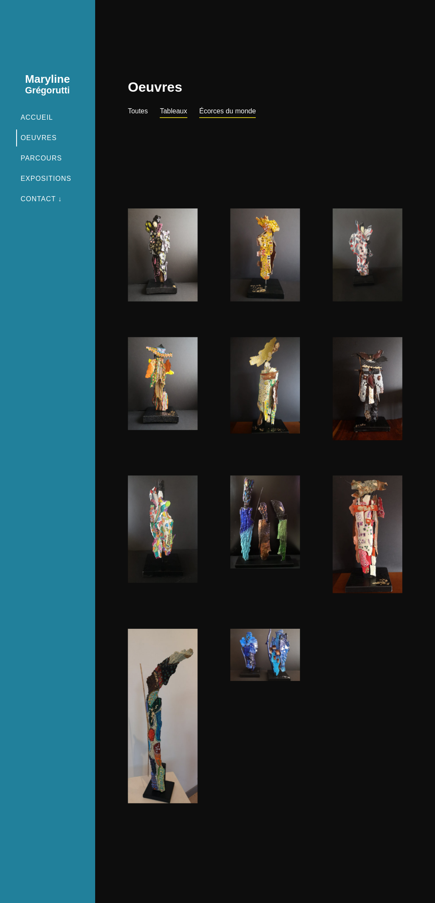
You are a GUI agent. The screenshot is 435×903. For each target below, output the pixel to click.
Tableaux (173, 111)
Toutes (138, 111)
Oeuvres (38, 137)
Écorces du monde (227, 111)
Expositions (45, 178)
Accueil (36, 117)
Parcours (41, 158)
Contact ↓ (41, 199)
